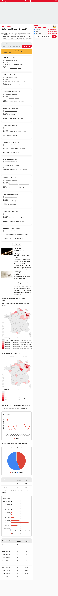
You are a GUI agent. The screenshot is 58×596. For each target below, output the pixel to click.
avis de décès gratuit (19, 51)
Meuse (17, 152)
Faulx (11, 118)
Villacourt (12, 148)
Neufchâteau (12, 201)
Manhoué (11, 98)
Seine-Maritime (22, 81)
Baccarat (11, 187)
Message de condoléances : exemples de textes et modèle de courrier (22, 276)
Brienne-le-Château (14, 64)
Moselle (17, 98)
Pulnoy (11, 101)
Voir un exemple (52, 29)
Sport (36, 31)
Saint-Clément (13, 68)
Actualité (37, 29)
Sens (10, 204)
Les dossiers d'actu (39, 33)
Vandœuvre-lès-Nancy (15, 169)
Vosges (17, 201)
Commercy (12, 152)
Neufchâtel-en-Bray (14, 234)
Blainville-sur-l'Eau (13, 184)
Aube (21, 64)
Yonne (19, 68)
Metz (11, 135)
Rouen (11, 85)
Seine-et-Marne (18, 238)
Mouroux (11, 238)
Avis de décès (7, 26)
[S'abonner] (45, 36)
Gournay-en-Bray (13, 81)
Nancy (11, 221)
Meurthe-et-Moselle (19, 101)
